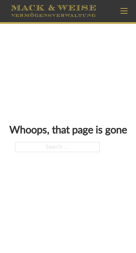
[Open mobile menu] (124, 11)
